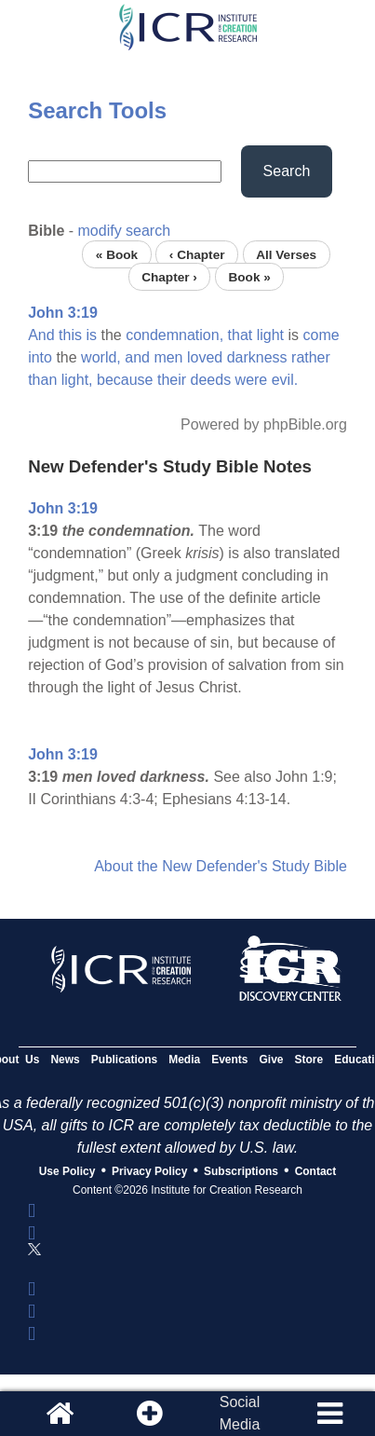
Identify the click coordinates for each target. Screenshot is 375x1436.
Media (184, 1059)
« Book (117, 254)
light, (77, 380)
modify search (124, 231)
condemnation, (174, 335)
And (41, 335)
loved (204, 357)
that (240, 335)
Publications (124, 1059)
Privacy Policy (149, 1171)
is (91, 335)
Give (272, 1059)
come (321, 335)
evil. (285, 380)
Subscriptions (241, 1171)
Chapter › (169, 276)
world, (101, 357)
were (251, 380)
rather (310, 357)
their (171, 380)
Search (287, 171)
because (125, 380)
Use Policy (67, 1171)
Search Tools (97, 110)
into (40, 357)
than (42, 380)
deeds (211, 380)
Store (309, 1059)
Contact (316, 1171)
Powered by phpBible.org (264, 424)
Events (229, 1059)
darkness (257, 357)
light (270, 335)
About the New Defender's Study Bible (220, 866)
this (70, 335)
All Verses (286, 254)
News (64, 1059)
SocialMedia (240, 1413)
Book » (249, 276)
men (168, 357)
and (137, 357)
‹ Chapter (197, 254)
